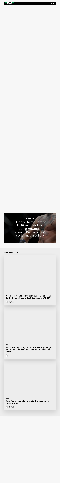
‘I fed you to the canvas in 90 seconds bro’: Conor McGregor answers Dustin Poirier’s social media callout (30, 228)
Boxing (7, 398)
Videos (10, 293)
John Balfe (30, 23)
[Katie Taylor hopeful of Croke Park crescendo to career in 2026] (30, 385)
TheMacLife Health (16, 140)
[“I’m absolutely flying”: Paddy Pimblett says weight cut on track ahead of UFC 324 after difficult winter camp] (30, 333)
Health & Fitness (29, 9)
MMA (7, 293)
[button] (54, 3)
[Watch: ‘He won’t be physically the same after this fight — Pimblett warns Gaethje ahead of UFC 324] (30, 280)
